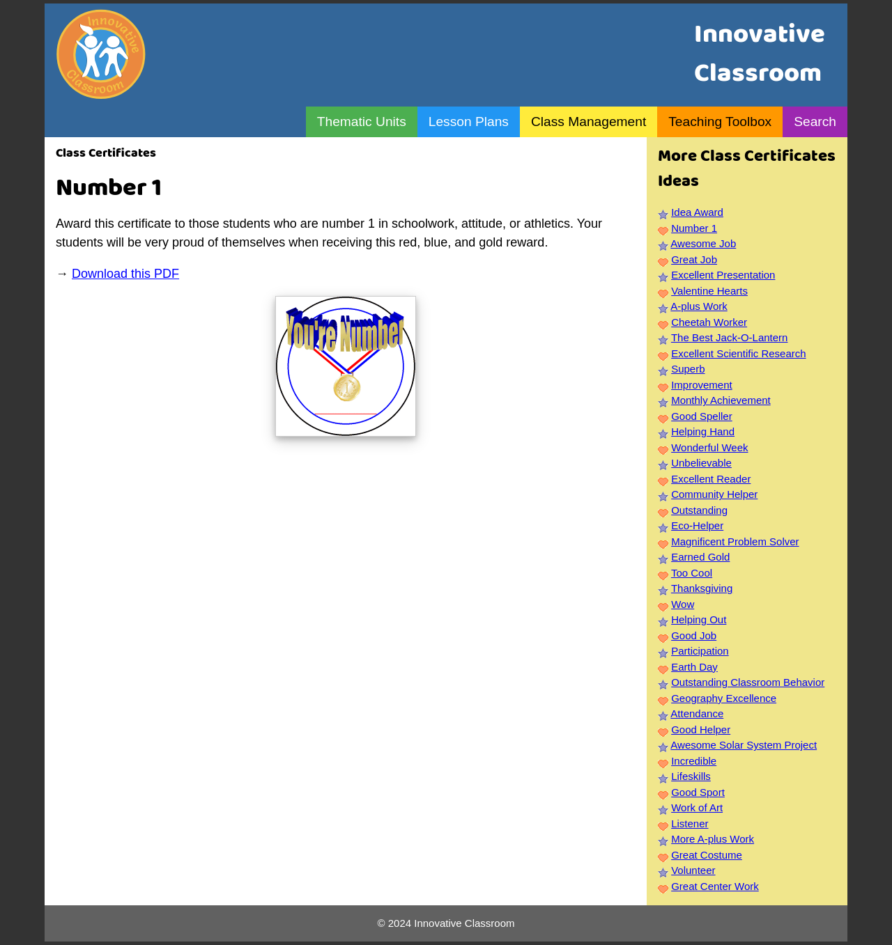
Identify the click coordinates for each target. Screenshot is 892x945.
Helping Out (698, 619)
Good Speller (701, 416)
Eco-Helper (697, 525)
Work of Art (697, 807)
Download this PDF (125, 274)
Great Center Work (715, 886)
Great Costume (706, 855)
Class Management (588, 121)
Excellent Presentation (723, 275)
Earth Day (694, 667)
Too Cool (691, 573)
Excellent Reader (711, 479)
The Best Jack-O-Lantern (729, 337)
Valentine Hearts (709, 291)
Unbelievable (701, 463)
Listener (689, 823)
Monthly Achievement (721, 400)
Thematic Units (361, 121)
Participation (700, 651)
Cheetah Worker (709, 322)
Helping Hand (703, 431)
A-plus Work (698, 306)
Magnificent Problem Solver (735, 541)
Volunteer (693, 870)
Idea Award (697, 212)
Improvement (701, 385)
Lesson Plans (469, 121)
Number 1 (694, 228)
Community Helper (714, 494)
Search (815, 121)
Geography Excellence (723, 698)
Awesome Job (703, 243)
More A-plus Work (712, 839)
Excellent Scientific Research (738, 353)
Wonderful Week (709, 447)
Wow (682, 604)
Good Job (693, 635)
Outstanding (699, 510)
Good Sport (698, 792)
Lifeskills (691, 776)
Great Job (694, 259)
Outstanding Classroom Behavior (747, 682)
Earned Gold (700, 557)
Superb (688, 369)
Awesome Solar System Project (743, 745)
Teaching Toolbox (719, 121)
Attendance (696, 713)
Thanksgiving (701, 588)
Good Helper (700, 729)
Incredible (693, 761)
